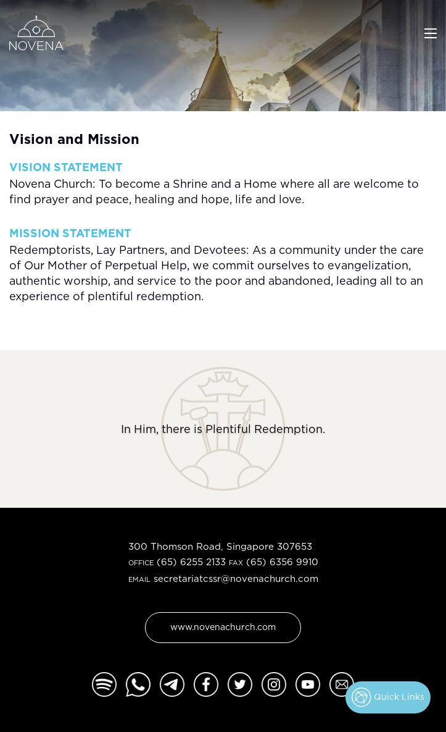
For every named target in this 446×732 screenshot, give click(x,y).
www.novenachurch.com (223, 626)
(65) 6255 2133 (191, 562)
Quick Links (388, 697)
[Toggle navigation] (430, 32)
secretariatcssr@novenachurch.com (236, 578)
